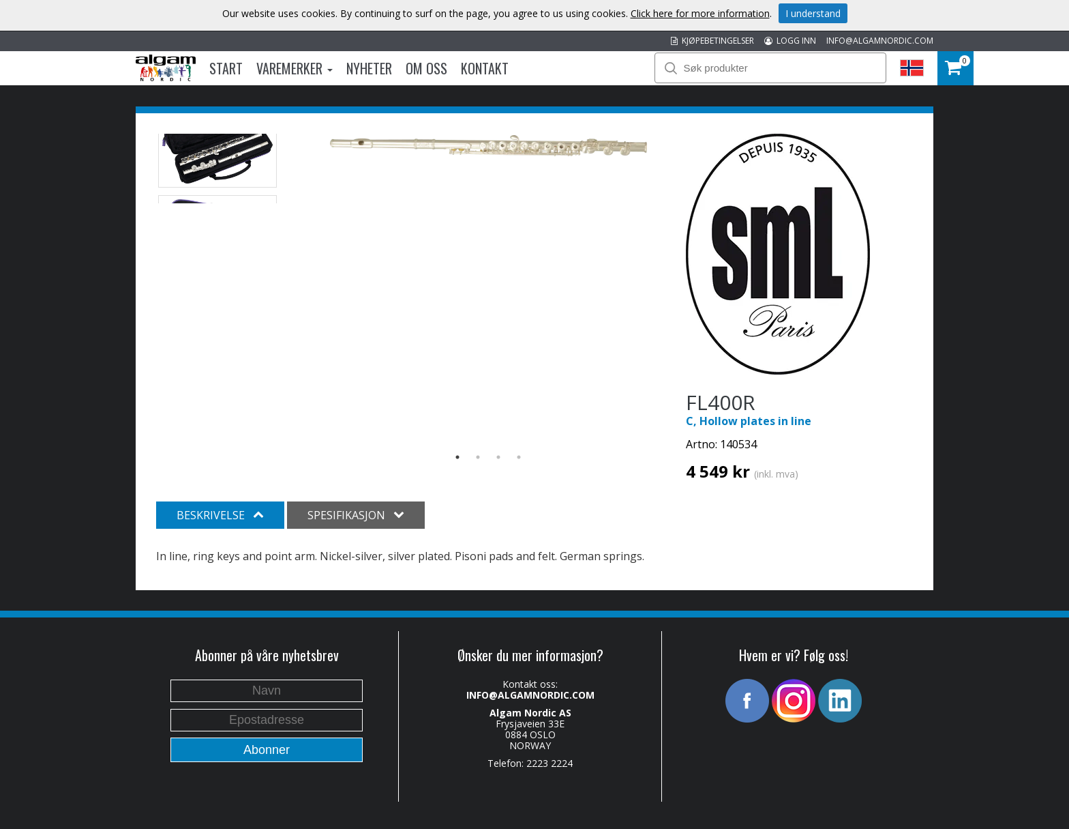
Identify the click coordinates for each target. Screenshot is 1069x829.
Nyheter (369, 68)
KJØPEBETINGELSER (712, 40)
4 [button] (519, 457)
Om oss (426, 68)
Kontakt (485, 68)
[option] (488, 146)
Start (226, 68)
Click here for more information (700, 13)
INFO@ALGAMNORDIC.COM (879, 40)
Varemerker (294, 68)
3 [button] (498, 457)
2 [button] (478, 457)
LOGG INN (790, 40)
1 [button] (457, 457)
